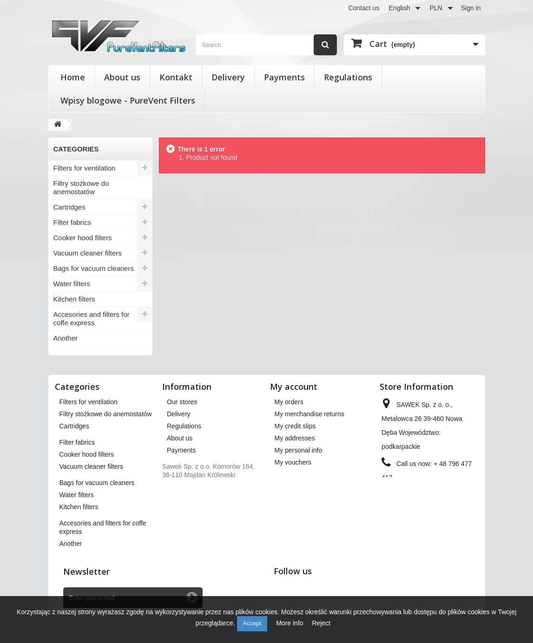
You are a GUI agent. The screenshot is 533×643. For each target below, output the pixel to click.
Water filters (71, 284)
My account (293, 386)
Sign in (471, 8)
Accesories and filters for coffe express (91, 318)
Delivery (228, 77)
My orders (289, 402)
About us (122, 77)
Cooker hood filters (82, 238)
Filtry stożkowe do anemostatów (81, 187)
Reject (321, 623)
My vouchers (293, 462)
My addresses (295, 438)
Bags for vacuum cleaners (93, 268)
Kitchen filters (74, 299)
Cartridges (69, 207)
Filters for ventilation (84, 168)
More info (290, 623)
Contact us (364, 8)
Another (65, 338)
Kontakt (175, 77)
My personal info (298, 450)
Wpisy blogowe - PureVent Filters (127, 100)
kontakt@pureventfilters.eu (420, 508)
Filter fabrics (72, 222)
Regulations (348, 77)
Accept (252, 623)
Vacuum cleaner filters (87, 253)
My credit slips (295, 426)
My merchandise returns (309, 414)
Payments (284, 77)
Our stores (182, 402)
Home (72, 77)
